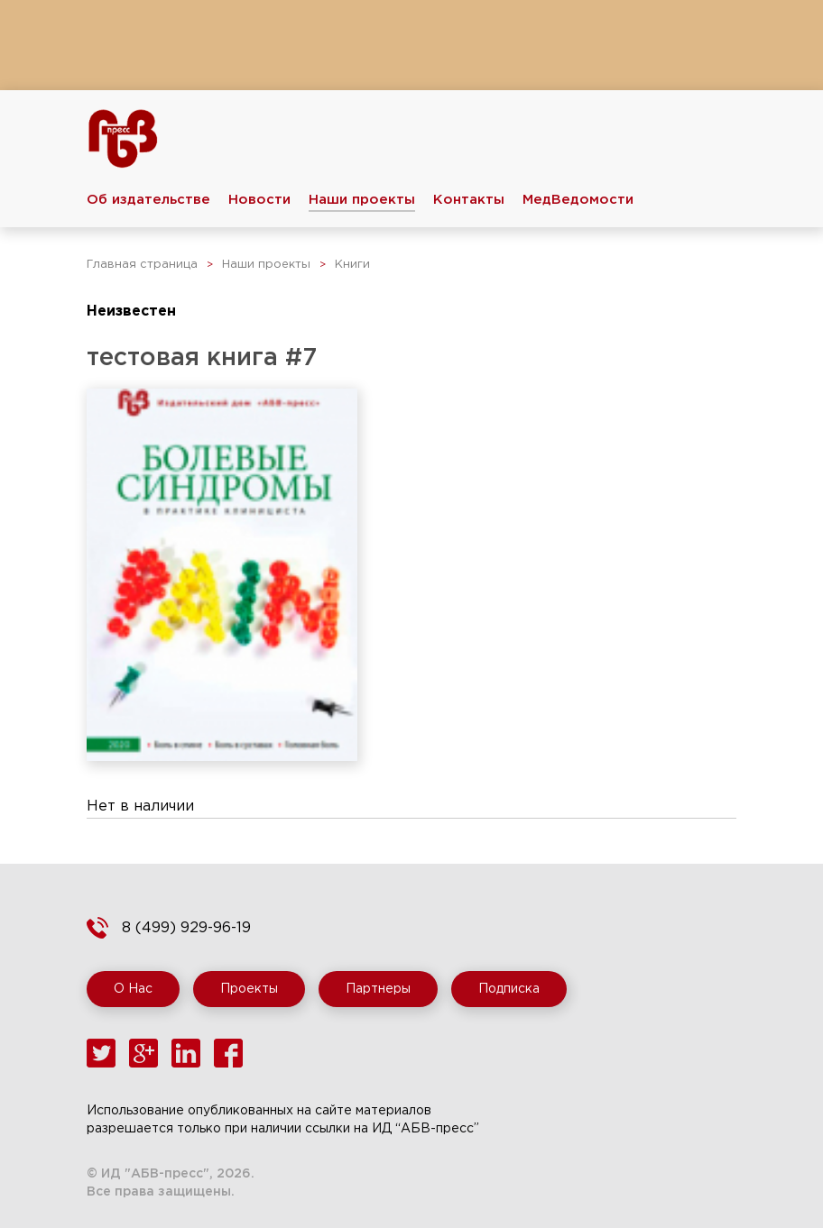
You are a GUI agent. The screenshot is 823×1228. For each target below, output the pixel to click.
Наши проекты (362, 200)
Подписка (509, 989)
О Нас (133, 989)
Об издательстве (148, 200)
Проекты (249, 989)
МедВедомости (577, 200)
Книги (352, 265)
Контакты (468, 200)
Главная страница (142, 265)
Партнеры (378, 989)
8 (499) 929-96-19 (186, 928)
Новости (259, 200)
